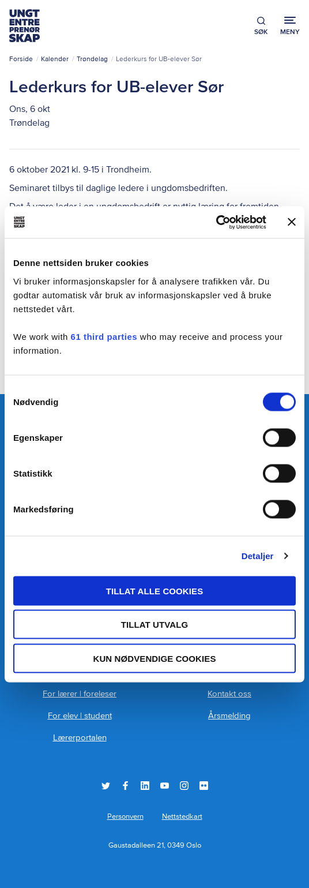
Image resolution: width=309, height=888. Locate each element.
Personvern (125, 816)
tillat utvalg (155, 625)
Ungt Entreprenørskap (24, 25)
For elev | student (80, 715)
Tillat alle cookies (155, 590)
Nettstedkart (182, 816)
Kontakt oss (229, 694)
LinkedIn (145, 785)
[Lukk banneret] (292, 222)
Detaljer (258, 556)
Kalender (55, 59)
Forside (21, 59)
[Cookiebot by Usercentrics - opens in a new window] (215, 222)
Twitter (105, 785)
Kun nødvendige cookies (154, 658)
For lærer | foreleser (79, 694)
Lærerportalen (80, 737)
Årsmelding (229, 715)
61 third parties (104, 336)
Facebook (125, 785)
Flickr (203, 785)
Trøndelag (92, 59)
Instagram (184, 785)
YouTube (164, 785)
